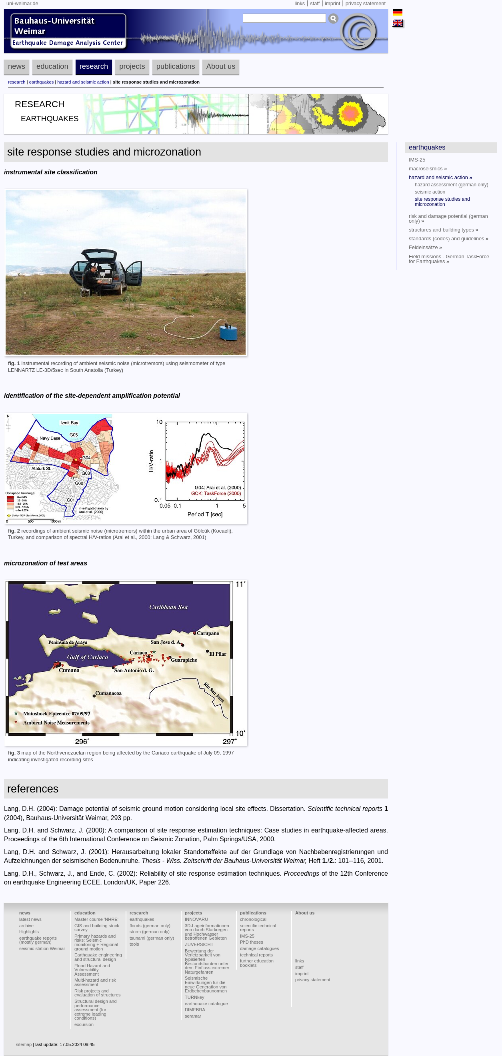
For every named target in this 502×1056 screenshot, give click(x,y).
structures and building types (443, 230)
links (300, 3)
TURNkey (194, 997)
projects (132, 66)
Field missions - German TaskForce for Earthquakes (449, 259)
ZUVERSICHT (199, 944)
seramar (193, 1016)
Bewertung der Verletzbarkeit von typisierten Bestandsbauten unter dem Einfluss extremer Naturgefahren (207, 961)
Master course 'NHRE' (96, 919)
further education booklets (257, 963)
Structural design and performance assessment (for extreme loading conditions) (95, 1010)
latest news (30, 919)
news (16, 66)
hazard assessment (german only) (451, 185)
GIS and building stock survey (96, 927)
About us (221, 66)
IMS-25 (417, 160)
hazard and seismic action (83, 82)
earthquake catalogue (206, 1003)
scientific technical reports (258, 927)
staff (315, 3)
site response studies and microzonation (442, 201)
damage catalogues (259, 948)
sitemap (24, 1044)
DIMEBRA (195, 1009)
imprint (332, 3)
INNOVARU (196, 919)
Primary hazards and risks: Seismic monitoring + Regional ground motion (96, 942)
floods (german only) (150, 925)
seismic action (430, 192)
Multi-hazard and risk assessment (95, 982)
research (94, 66)
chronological (253, 919)
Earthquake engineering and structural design (98, 957)
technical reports (256, 954)
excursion (84, 1024)
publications (175, 66)
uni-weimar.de (22, 3)
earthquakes (41, 82)
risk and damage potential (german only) (448, 218)
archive (26, 925)
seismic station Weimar (42, 948)
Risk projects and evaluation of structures (97, 993)
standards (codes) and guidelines (448, 239)
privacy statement (366, 3)
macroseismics (428, 169)
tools (134, 944)
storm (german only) (150, 931)
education (52, 66)
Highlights (29, 931)
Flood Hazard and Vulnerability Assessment (92, 969)
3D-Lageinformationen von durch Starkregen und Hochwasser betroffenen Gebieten (207, 932)
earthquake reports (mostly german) (38, 940)
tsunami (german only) (152, 938)
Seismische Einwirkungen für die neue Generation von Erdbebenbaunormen (206, 984)
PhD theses (251, 942)
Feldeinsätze (425, 247)
